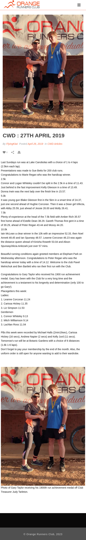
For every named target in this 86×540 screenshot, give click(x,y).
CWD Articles (54, 143)
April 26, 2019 (35, 143)
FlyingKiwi (12, 143)
